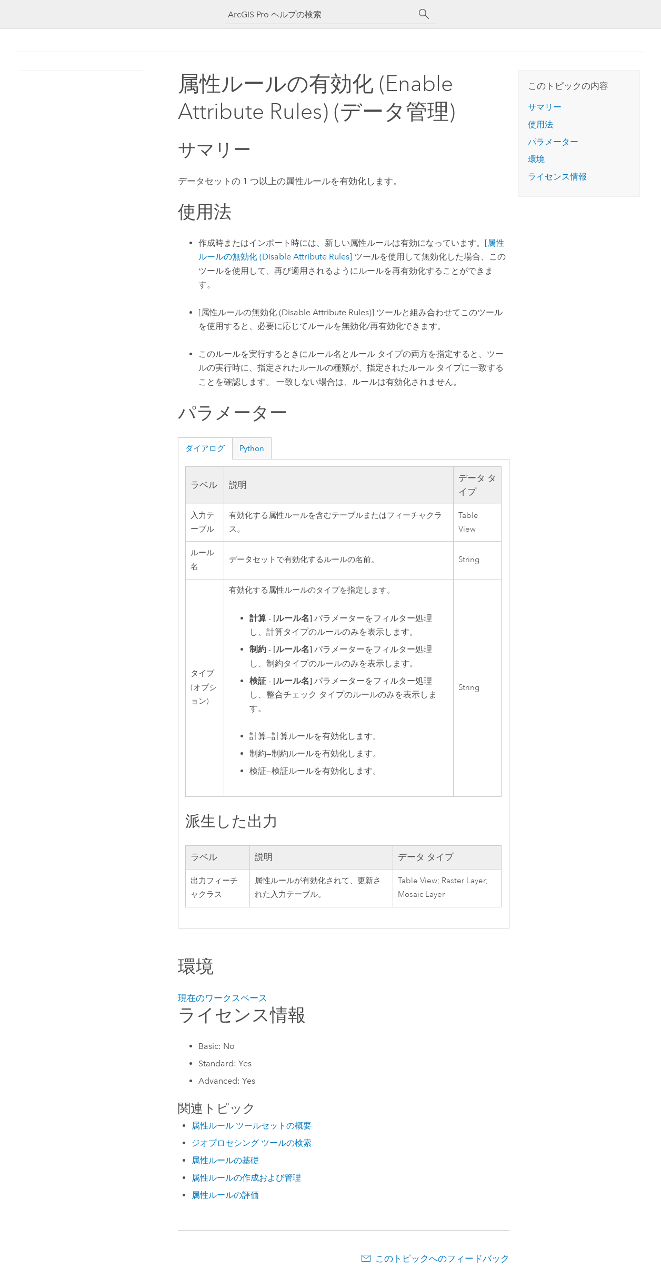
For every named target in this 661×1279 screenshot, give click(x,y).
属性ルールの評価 (225, 1195)
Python (251, 448)
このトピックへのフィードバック (442, 1258)
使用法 (540, 124)
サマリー (545, 107)
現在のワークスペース (222, 998)
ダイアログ (205, 448)
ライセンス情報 (557, 177)
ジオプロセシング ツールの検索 (252, 1143)
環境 (536, 159)
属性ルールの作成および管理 (246, 1178)
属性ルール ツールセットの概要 (252, 1126)
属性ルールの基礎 (225, 1160)
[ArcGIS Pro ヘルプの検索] (320, 14)
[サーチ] (424, 14)
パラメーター (553, 142)
